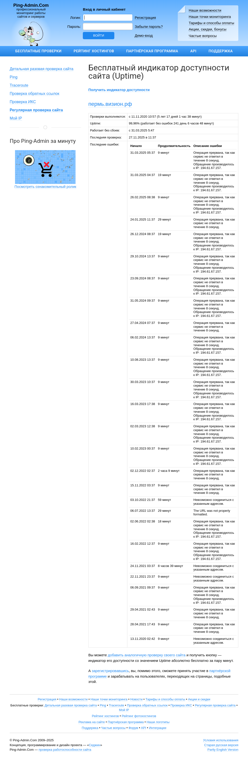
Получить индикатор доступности (119, 90)
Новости (136, 699)
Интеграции (157, 728)
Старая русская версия (221, 745)
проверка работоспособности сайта (65, 749)
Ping (13, 77)
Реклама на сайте (91, 722)
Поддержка (221, 51)
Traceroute (19, 85)
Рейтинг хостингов (94, 51)
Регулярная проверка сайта (215, 705)
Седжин (94, 745)
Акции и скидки (199, 699)
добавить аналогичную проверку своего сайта (147, 655)
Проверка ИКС (23, 102)
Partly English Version (222, 749)
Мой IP (16, 118)
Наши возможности (205, 10)
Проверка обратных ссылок (34, 94)
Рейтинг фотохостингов (139, 716)
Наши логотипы (158, 722)
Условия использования (220, 740)
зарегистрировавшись (110, 671)
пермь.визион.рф (110, 104)
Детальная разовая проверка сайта (41, 69)
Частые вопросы (203, 36)
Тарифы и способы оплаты (211, 23)
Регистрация (145, 17)
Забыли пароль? (149, 26)
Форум (133, 728)
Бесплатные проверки (38, 51)
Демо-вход (144, 35)
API (193, 51)
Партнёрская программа (152, 51)
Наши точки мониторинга (210, 17)
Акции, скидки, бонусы (207, 29)
